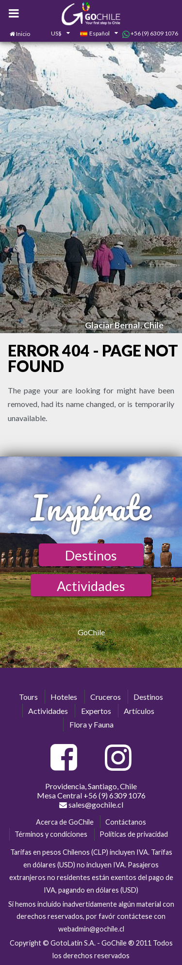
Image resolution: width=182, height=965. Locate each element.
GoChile (91, 632)
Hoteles (63, 696)
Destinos (91, 555)
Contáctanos (125, 822)
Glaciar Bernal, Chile (124, 325)
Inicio (23, 33)
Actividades (91, 586)
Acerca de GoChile (65, 822)
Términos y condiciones (51, 834)
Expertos (96, 710)
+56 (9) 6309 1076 (150, 33)
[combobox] (55, 34)
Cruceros (105, 696)
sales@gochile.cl (91, 805)
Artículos (139, 710)
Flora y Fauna (91, 724)
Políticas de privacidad (133, 834)
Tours (28, 696)
